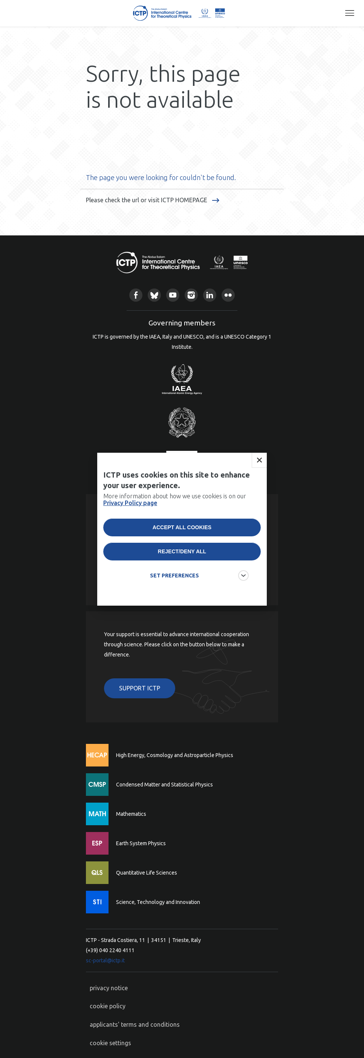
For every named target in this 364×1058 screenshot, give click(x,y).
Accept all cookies (182, 527)
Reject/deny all (182, 551)
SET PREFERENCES (174, 576)
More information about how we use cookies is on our (174, 499)
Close (259, 460)
